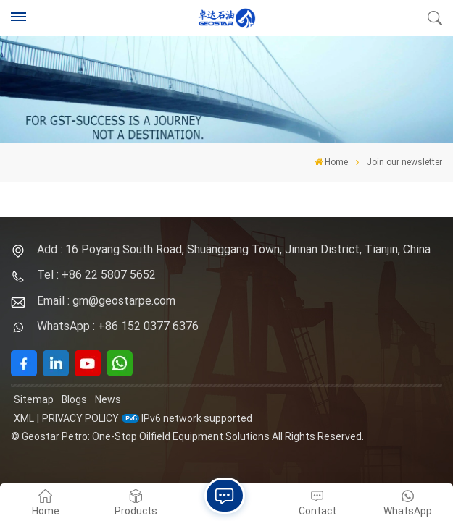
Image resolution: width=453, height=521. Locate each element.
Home (331, 162)
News (108, 399)
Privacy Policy (80, 418)
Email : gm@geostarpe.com (106, 301)
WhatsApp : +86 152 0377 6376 (118, 326)
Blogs (74, 399)
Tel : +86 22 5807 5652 (96, 274)
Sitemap (34, 399)
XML (24, 418)
